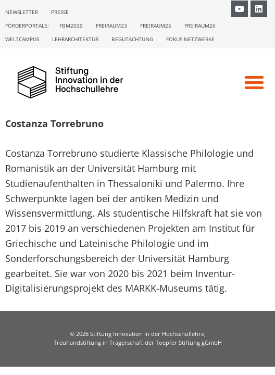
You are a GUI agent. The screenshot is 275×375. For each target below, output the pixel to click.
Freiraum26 (200, 25)
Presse (60, 12)
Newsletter (21, 12)
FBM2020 (71, 25)
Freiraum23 (111, 25)
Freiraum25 (155, 25)
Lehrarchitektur (75, 39)
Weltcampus (22, 39)
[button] (254, 82)
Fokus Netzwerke (190, 39)
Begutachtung (132, 39)
